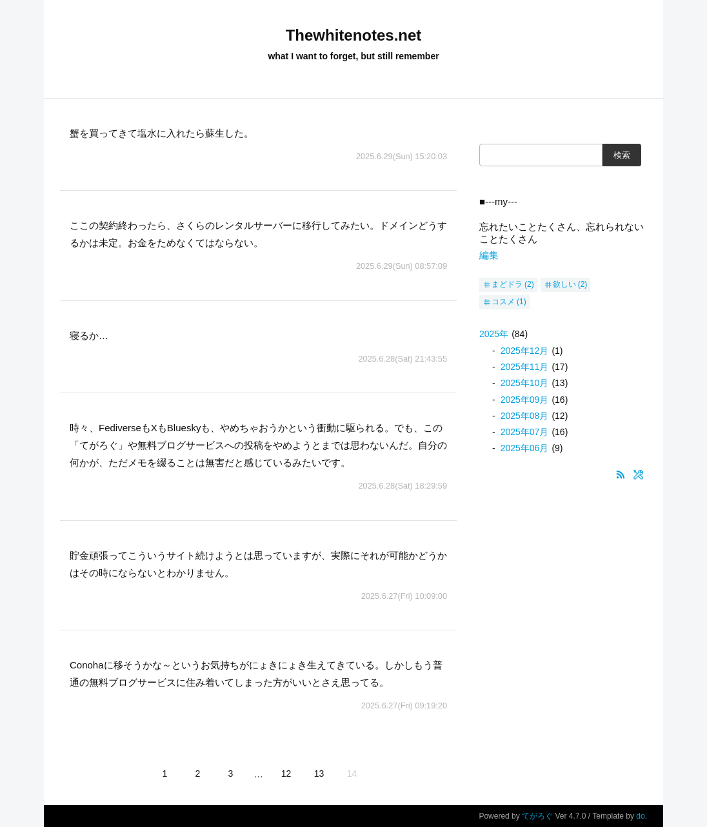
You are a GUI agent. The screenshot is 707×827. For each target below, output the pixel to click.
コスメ (503, 301)
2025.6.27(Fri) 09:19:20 (404, 705)
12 (286, 773)
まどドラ (507, 284)
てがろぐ (537, 816)
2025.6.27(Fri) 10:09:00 (404, 596)
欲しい (564, 284)
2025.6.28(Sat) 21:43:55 (402, 359)
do (640, 816)
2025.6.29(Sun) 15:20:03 (401, 156)
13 (319, 773)
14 (352, 773)
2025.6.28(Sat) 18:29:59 (402, 486)
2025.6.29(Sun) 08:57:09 (401, 266)
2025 (493, 334)
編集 (489, 254)
